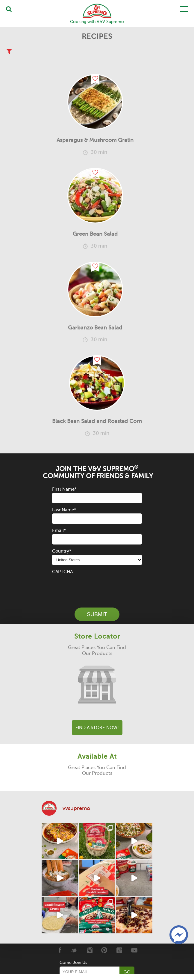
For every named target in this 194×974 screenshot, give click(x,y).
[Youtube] (134, 950)
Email (59, 530)
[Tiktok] (119, 950)
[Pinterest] (104, 950)
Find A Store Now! (97, 727)
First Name (64, 489)
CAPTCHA (62, 571)
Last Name (64, 509)
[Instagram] (89, 950)
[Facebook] (59, 950)
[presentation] (97, 587)
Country (61, 551)
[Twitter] (74, 950)
